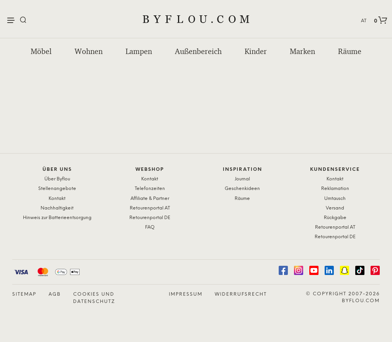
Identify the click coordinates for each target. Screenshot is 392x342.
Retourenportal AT (150, 208)
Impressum (186, 294)
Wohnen (89, 51)
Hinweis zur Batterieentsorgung (57, 217)
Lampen (139, 51)
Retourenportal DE (149, 217)
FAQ (150, 227)
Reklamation (335, 188)
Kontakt (57, 198)
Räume (349, 51)
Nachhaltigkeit (57, 208)
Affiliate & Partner (150, 198)
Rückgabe (335, 217)
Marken (302, 51)
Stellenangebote (57, 188)
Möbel (41, 51)
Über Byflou (57, 179)
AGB (55, 294)
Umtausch (335, 198)
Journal (242, 179)
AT (363, 20)
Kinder (256, 51)
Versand (335, 208)
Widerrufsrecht (241, 294)
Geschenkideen (242, 188)
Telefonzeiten (150, 188)
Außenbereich (198, 51)
